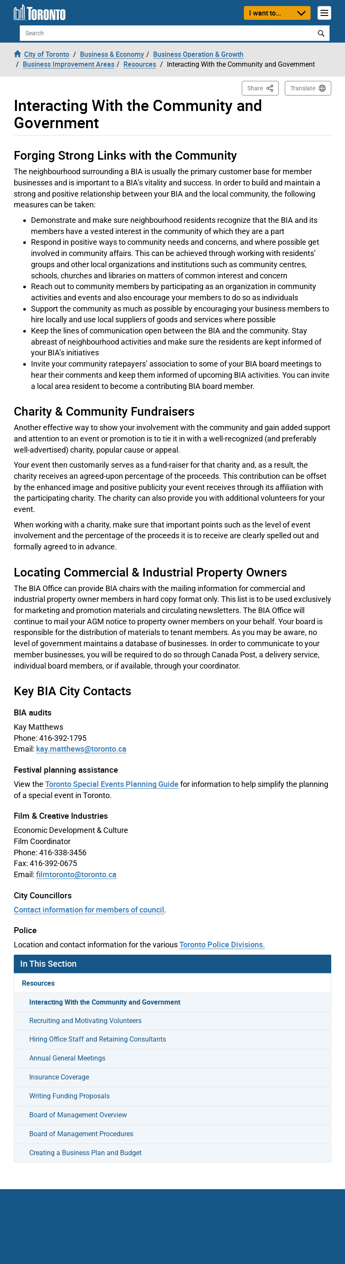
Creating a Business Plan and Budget (85, 1153)
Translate (302, 88)
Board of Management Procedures (81, 1134)
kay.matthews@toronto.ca (81, 748)
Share (263, 87)
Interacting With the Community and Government (104, 1002)
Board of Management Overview (78, 1115)
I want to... (265, 13)
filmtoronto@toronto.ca (76, 874)
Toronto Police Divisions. (222, 944)
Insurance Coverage (59, 1077)
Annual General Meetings (67, 1058)
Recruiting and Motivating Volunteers (85, 1021)
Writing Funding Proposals (69, 1096)
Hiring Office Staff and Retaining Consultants (97, 1039)
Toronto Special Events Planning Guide (112, 784)
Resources (38, 983)
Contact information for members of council (89, 909)
